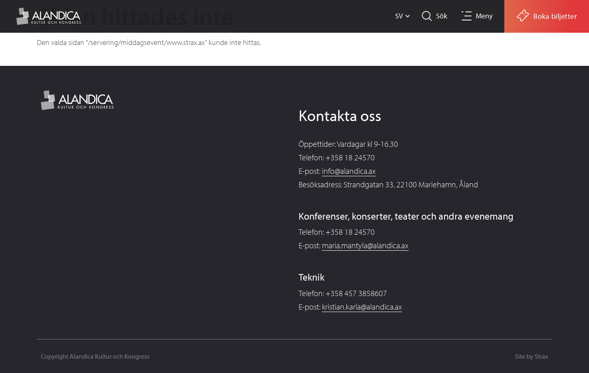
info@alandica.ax (349, 171)
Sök (441, 15)
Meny (484, 15)
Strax (541, 356)
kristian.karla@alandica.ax (362, 306)
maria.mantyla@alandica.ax (365, 245)
